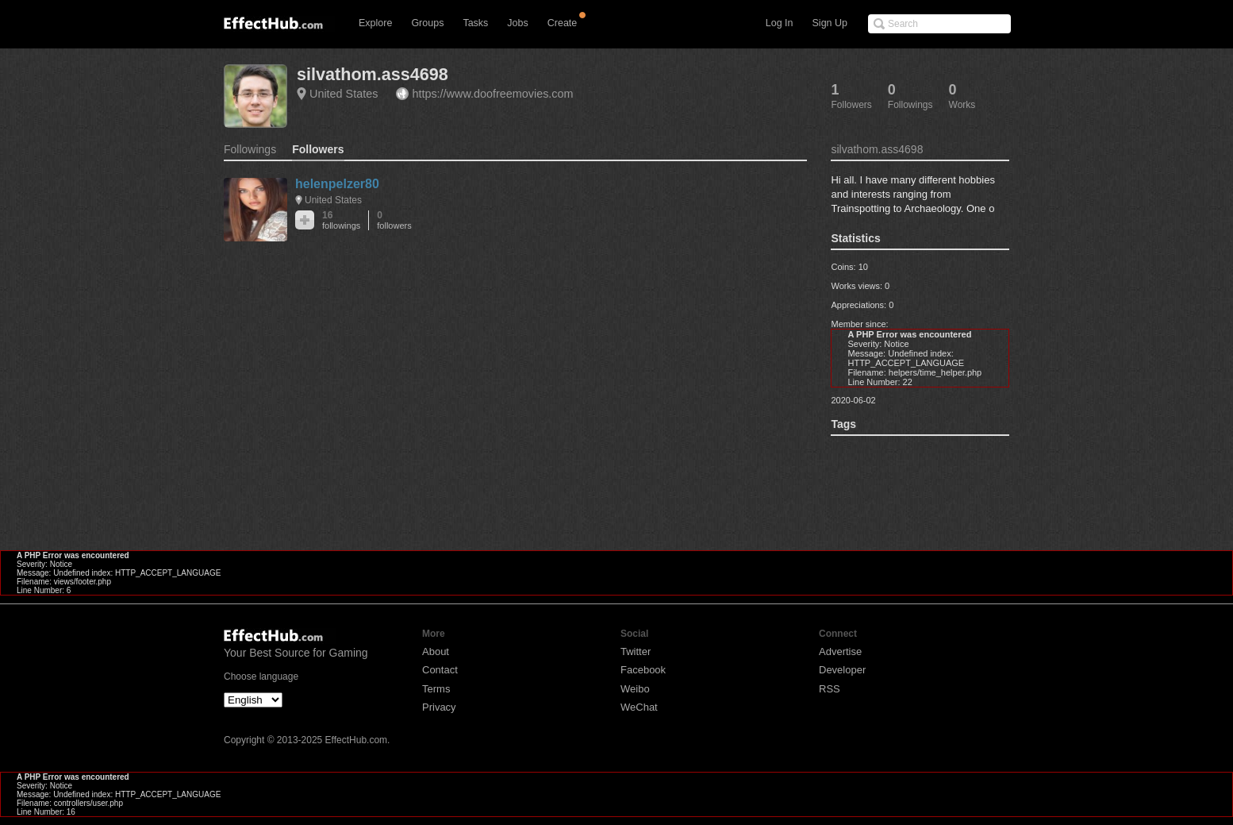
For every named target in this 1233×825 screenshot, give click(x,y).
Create (562, 23)
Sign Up (829, 23)
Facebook (643, 670)
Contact (440, 670)
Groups (427, 23)
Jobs (517, 23)
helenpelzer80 (337, 184)
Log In (779, 23)
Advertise (840, 651)
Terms (436, 689)
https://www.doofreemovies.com (492, 93)
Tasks (475, 23)
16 (341, 220)
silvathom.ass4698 (372, 74)
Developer (842, 670)
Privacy (439, 707)
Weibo (635, 689)
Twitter (635, 651)
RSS (829, 689)
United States (343, 93)
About (435, 651)
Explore (375, 23)
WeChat (639, 707)
